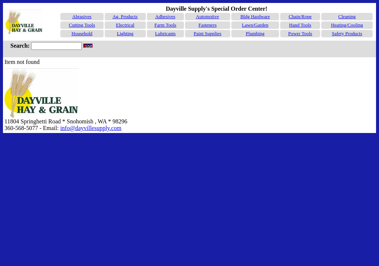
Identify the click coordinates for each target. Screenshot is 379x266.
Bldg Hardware (255, 16)
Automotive (207, 16)
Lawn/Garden (255, 25)
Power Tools (300, 33)
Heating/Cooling (347, 25)
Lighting (125, 33)
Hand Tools (300, 25)
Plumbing (255, 33)
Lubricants (165, 33)
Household (81, 33)
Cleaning (347, 16)
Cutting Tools (82, 25)
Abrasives (81, 16)
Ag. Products (125, 16)
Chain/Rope (300, 16)
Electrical (125, 25)
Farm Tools (165, 25)
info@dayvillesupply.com (90, 128)
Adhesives (165, 16)
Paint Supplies (207, 33)
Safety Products (347, 33)
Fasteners (207, 25)
